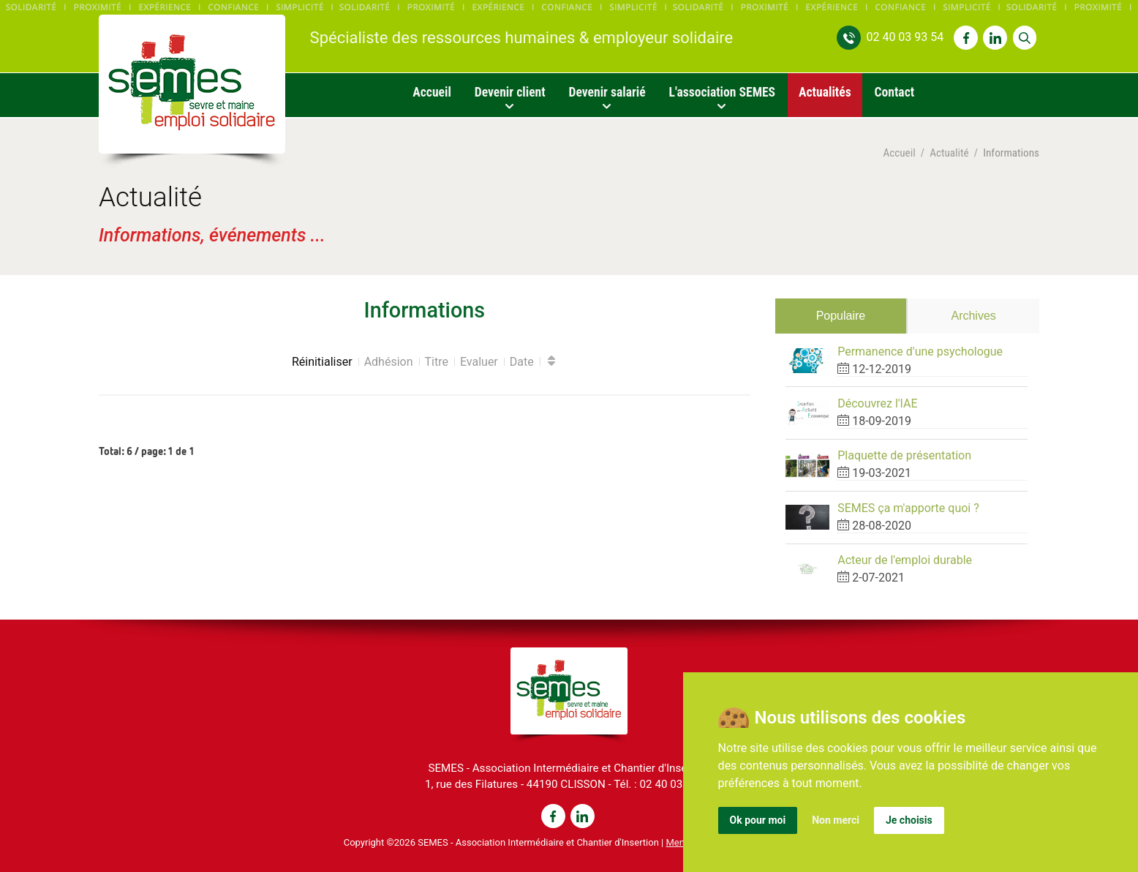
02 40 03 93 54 (904, 37)
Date (522, 362)
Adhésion (388, 362)
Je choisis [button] (909, 820)
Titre (436, 362)
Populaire (841, 315)
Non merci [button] (835, 820)
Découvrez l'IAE (877, 403)
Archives (973, 315)
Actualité (949, 153)
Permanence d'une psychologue (920, 351)
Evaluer (479, 362)
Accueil (899, 153)
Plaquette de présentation (904, 455)
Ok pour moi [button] (758, 820)
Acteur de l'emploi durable (904, 560)
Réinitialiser (322, 362)
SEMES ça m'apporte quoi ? (908, 508)
